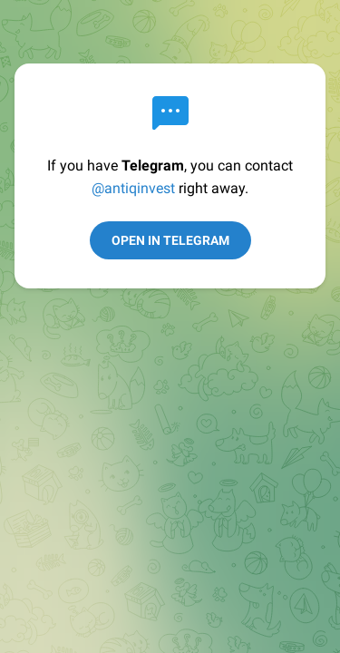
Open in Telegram (170, 240)
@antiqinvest (133, 188)
